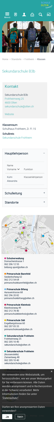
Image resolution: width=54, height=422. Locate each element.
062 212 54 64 (11, 279)
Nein (20, 417)
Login (24, 15)
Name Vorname (11, 167)
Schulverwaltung (15, 258)
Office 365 (16, 15)
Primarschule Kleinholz (19, 304)
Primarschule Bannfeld (18, 273)
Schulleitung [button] (13, 193)
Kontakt (32, 15)
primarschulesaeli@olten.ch (18, 329)
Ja (7, 417)
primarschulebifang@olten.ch (19, 298)
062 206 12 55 (11, 264)
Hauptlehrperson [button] (16, 153)
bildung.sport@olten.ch (16, 267)
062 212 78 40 (11, 310)
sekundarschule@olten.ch (19, 106)
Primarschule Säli (16, 320)
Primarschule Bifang (17, 289)
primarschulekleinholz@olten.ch (20, 313)
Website (11, 114)
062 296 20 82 (11, 295)
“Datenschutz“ (10, 397)
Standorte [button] (12, 202)
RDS (49, 15)
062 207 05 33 (11, 326)
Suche (40, 15)
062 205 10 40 (11, 341)
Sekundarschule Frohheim (17, 137)
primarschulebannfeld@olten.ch (20, 282)
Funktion (28, 169)
